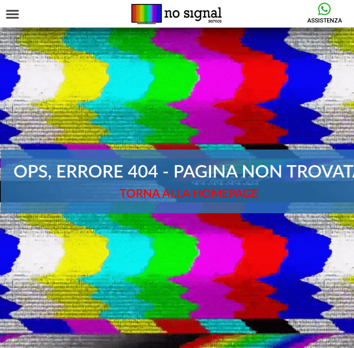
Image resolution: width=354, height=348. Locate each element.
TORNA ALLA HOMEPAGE (188, 193)
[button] (12, 13)
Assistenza (324, 20)
